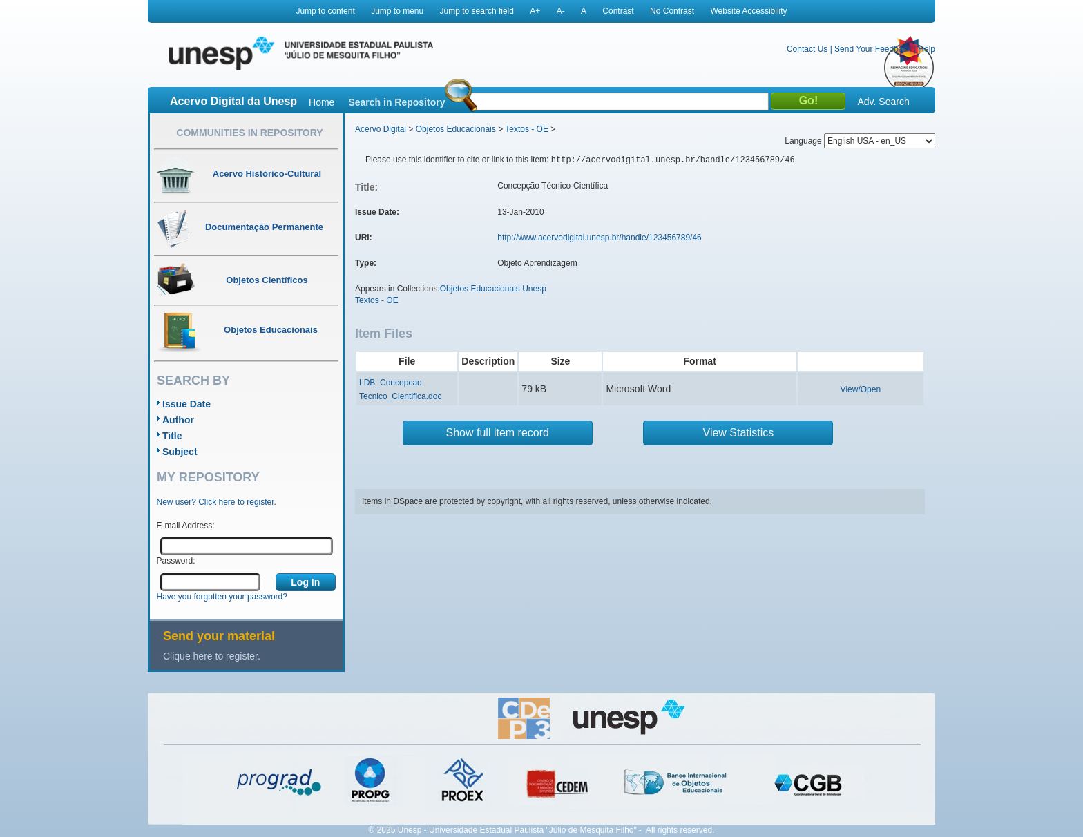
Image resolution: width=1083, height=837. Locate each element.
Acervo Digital (380, 129)
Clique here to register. (211, 656)
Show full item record (497, 433)
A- (561, 11)
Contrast (617, 11)
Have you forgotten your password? (222, 597)
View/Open (861, 389)
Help (926, 49)
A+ (535, 11)
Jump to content (325, 11)
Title (172, 435)
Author (178, 419)
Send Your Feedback (872, 49)
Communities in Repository (249, 132)
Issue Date (186, 404)
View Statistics (738, 433)
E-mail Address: (186, 525)
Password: (176, 561)
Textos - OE (526, 129)
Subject (180, 451)
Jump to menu (397, 11)
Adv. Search (883, 101)
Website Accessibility (748, 11)
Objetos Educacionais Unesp (493, 289)
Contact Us (807, 49)
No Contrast (672, 11)
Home (321, 102)
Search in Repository (396, 102)
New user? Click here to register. (216, 502)
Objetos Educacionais (456, 129)
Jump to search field (477, 11)
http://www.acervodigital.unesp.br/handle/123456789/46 (599, 237)
